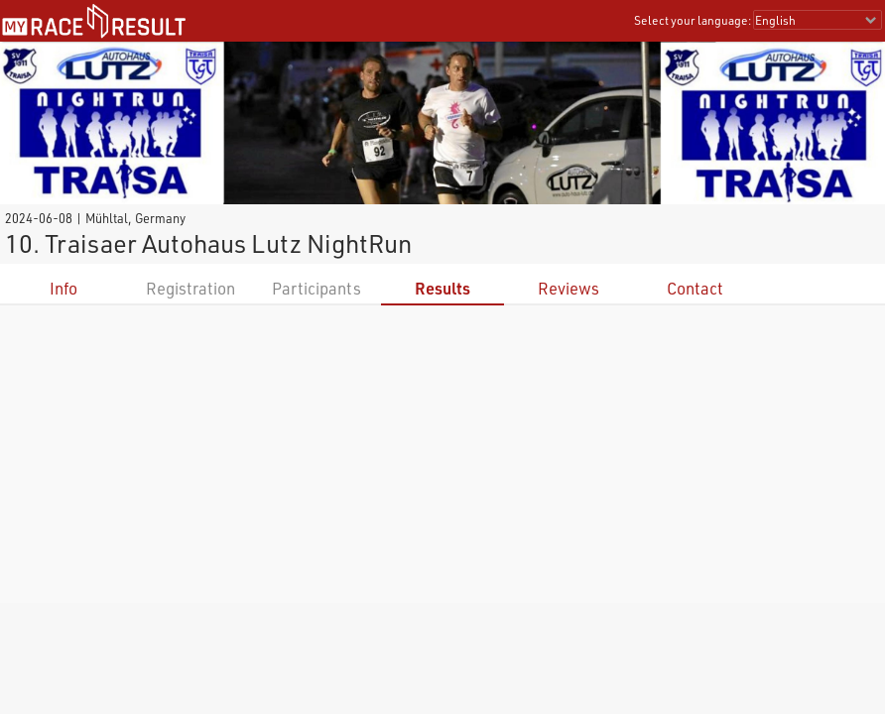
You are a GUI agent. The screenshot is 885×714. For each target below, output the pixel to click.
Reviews (568, 288)
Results (442, 288)
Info (63, 288)
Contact (695, 288)
